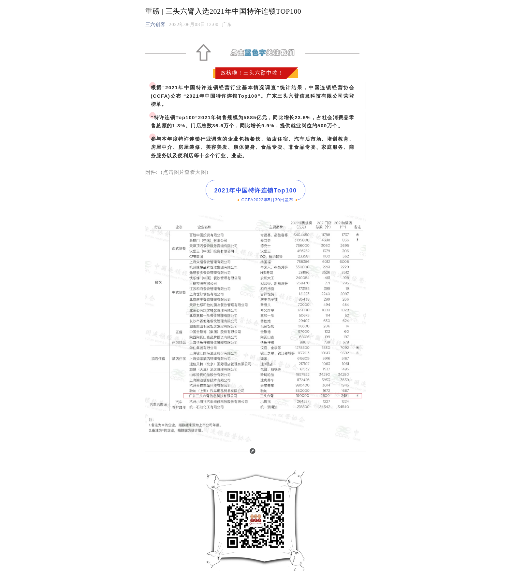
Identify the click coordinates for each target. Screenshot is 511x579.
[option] (227, 24)
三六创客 (155, 24)
